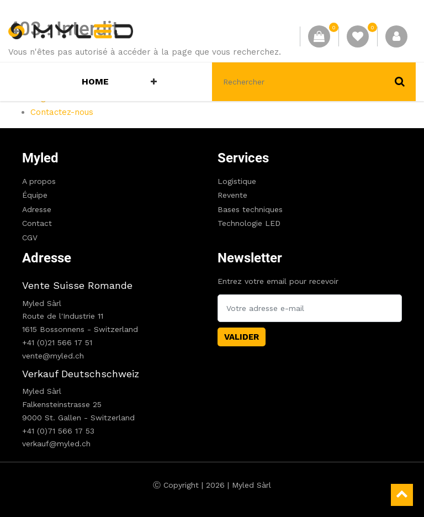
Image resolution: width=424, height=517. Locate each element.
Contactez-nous (61, 112)
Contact (37, 223)
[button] (154, 82)
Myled (40, 158)
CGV (30, 237)
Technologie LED (249, 223)
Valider (241, 337)
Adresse (36, 209)
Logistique (237, 181)
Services (243, 158)
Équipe (34, 195)
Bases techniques (250, 209)
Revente (232, 195)
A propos (39, 181)
